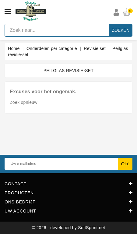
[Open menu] (8, 12)
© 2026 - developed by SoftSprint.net (68, 227)
